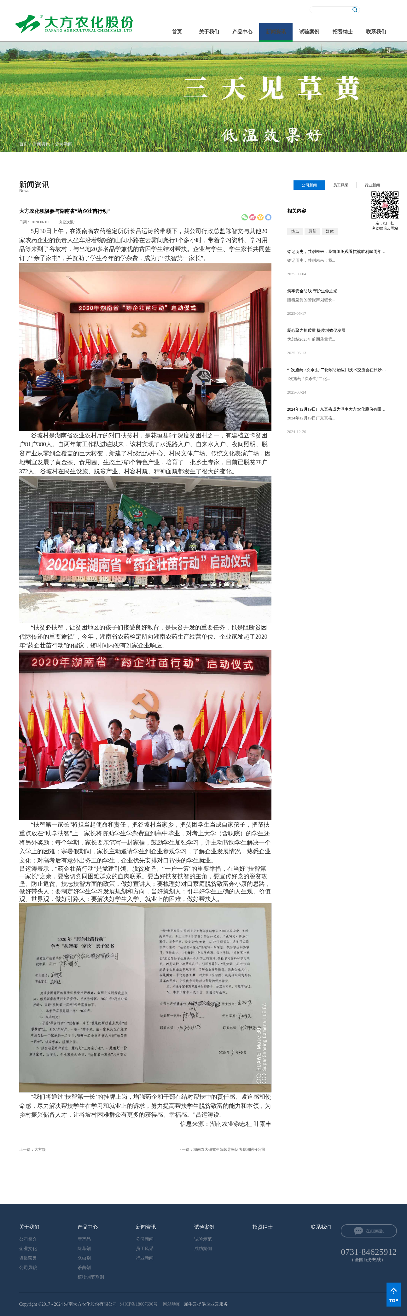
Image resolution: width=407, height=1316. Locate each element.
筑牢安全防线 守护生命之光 (312, 291)
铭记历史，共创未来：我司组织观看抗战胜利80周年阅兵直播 (337, 251)
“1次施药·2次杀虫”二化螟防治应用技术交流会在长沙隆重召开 (337, 370)
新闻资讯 (41, 144)
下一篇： (221, 1149)
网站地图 (171, 1304)
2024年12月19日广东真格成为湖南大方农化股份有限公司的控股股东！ (337, 409)
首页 (177, 31)
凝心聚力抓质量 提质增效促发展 (316, 330)
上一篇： (32, 1149)
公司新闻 (64, 144)
